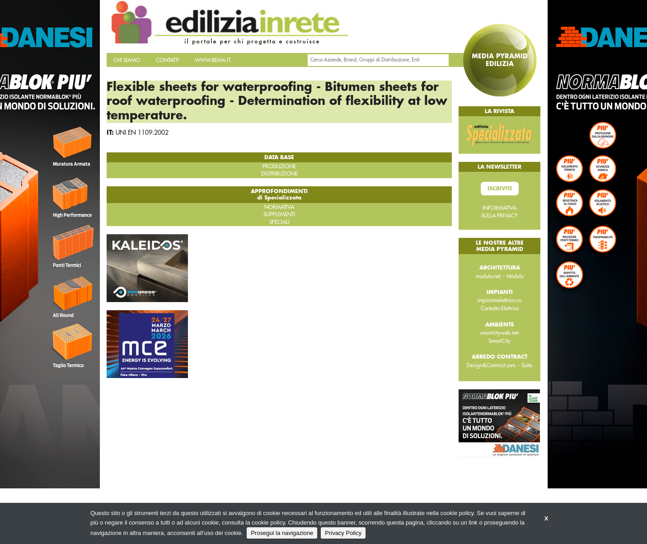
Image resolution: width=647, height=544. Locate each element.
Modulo (515, 276)
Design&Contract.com (491, 365)
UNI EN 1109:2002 (142, 132)
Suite (526, 365)
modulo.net (488, 276)
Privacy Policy (343, 533)
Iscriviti (500, 188)
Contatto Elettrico (500, 308)
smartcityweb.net (499, 333)
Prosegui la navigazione (282, 533)
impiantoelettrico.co (499, 300)
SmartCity (499, 341)
